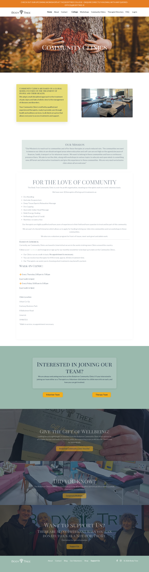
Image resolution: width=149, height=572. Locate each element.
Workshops (84, 12)
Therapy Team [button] (102, 395)
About (56, 12)
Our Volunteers (76, 561)
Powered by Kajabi (132, 567)
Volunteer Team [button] (53, 395)
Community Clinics (98, 12)
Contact (64, 12)
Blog (66, 561)
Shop (86, 561)
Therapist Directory (115, 12)
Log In (134, 12)
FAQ (127, 12)
